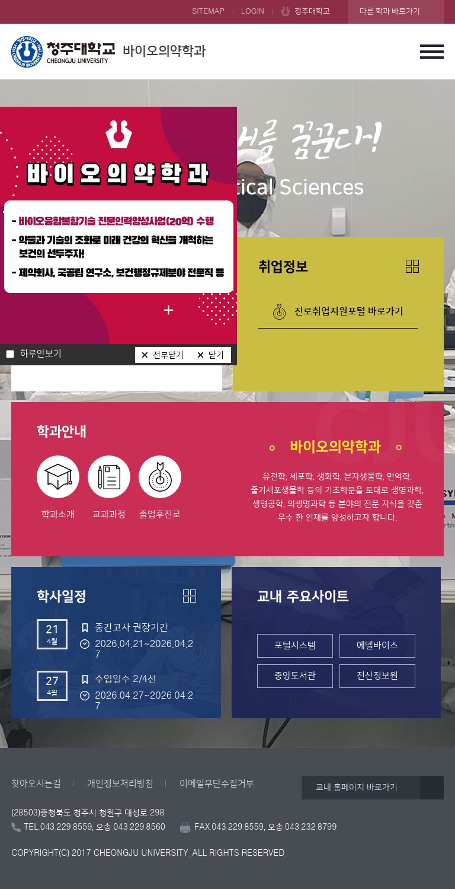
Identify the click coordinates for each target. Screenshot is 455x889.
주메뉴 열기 (432, 51)
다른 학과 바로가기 (390, 11)
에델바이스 (377, 646)
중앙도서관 (295, 676)
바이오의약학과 (108, 52)
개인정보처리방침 (120, 784)
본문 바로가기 (227, 0)
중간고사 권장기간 (131, 627)
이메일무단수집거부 (217, 784)
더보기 (412, 266)
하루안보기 (41, 354)
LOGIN (252, 11)
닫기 (216, 355)
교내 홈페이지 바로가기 (357, 787)
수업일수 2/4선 (125, 679)
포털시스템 (295, 646)
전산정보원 (377, 676)
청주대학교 (312, 11)
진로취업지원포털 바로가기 (348, 311)
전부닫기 (168, 355)
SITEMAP (208, 11)
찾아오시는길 (36, 784)
